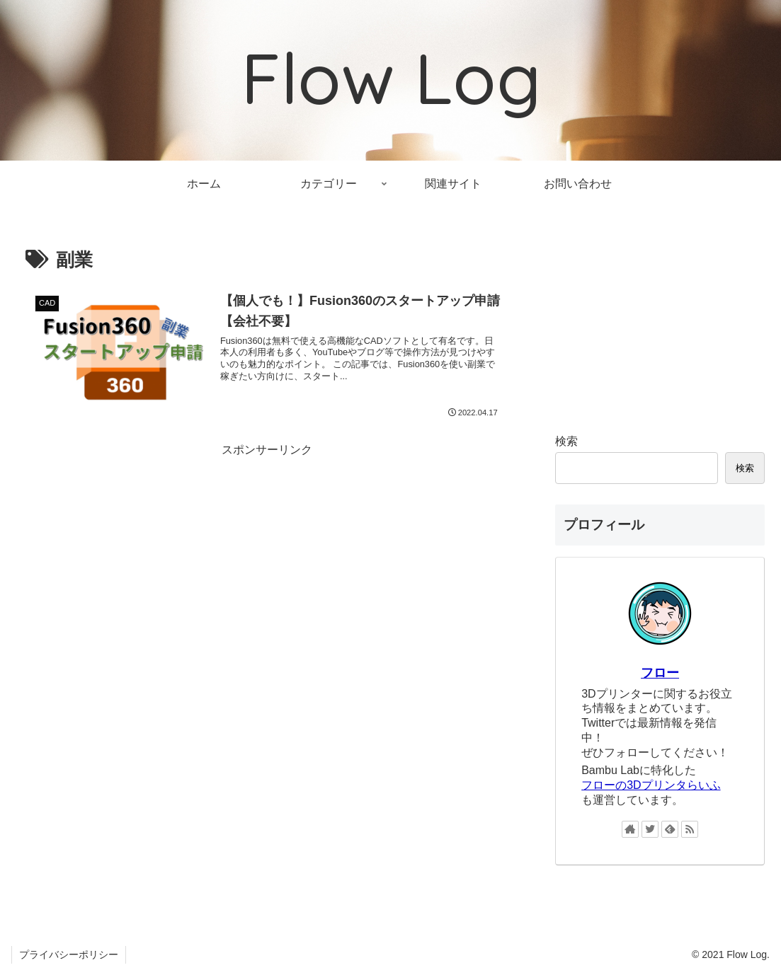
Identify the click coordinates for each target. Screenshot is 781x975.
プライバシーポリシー (68, 954)
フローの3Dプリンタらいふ (650, 785)
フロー (660, 673)
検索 (566, 441)
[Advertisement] (267, 560)
